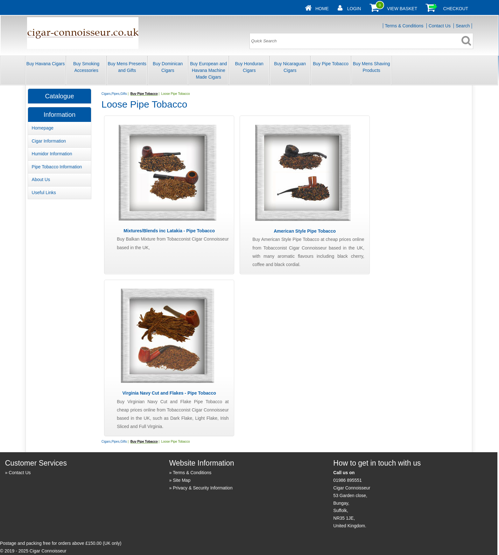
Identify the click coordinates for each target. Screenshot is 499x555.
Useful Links (44, 192)
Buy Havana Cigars (45, 63)
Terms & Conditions (404, 25)
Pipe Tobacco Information (57, 166)
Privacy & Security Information (203, 487)
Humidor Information (52, 153)
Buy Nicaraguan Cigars (290, 67)
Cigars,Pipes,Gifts (114, 93)
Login (354, 8)
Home (322, 8)
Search (463, 25)
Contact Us (440, 25)
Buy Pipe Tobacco (330, 63)
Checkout (455, 8)
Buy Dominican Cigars (168, 67)
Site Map (181, 480)
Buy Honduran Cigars (249, 67)
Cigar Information (49, 141)
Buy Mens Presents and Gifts (127, 67)
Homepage (43, 127)
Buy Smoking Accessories (86, 67)
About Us (41, 179)
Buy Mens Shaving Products (371, 67)
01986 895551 (347, 480)
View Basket (402, 8)
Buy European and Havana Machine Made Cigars (208, 70)
